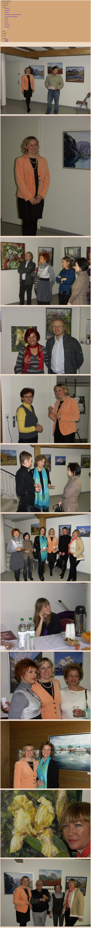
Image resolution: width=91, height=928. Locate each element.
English (6, 40)
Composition (7, 10)
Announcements (6, 2)
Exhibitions (5, 29)
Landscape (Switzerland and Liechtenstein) (13, 14)
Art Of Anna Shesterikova (6, 0)
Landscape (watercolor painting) (11, 16)
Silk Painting (7, 24)
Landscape (7, 12)
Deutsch (6, 41)
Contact (4, 35)
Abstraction (7, 8)
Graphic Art (7, 26)
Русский (6, 39)
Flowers (6, 20)
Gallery (4, 7)
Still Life (6, 22)
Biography (5, 33)
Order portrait (5, 5)
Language (4, 38)
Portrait (6, 18)
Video (4, 31)
